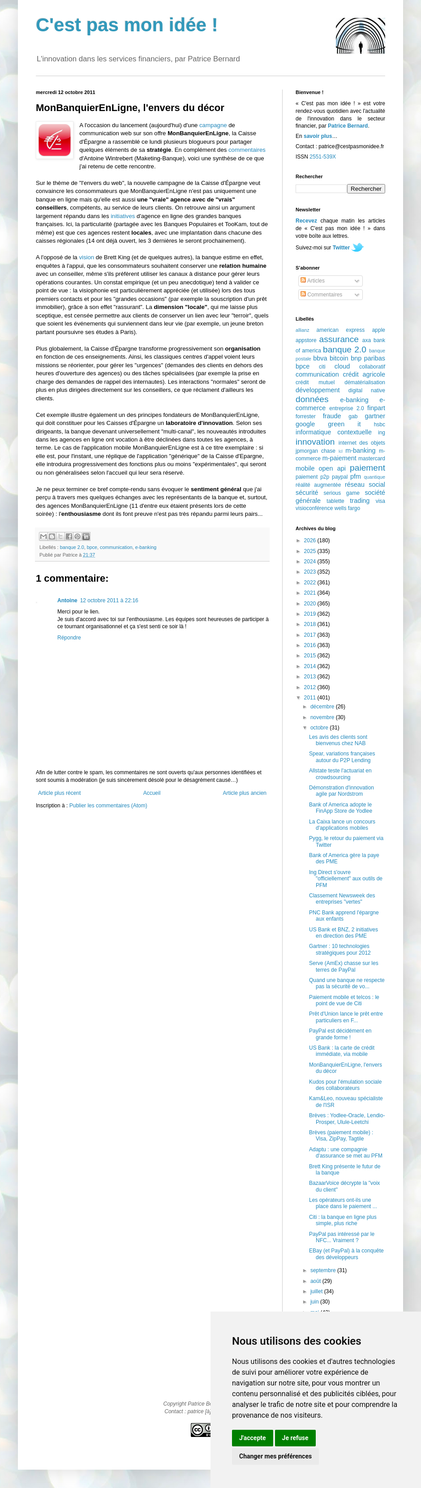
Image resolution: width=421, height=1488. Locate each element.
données (312, 399)
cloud (342, 366)
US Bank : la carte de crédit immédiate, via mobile (341, 1051)
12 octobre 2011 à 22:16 (109, 600)
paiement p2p (312, 477)
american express (341, 330)
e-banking (145, 547)
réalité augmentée (318, 485)
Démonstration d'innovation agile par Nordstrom (341, 791)
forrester (306, 416)
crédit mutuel (315, 382)
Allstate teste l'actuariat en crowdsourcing (340, 774)
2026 (311, 540)
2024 (311, 561)
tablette (335, 501)
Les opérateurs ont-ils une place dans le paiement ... (343, 1203)
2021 (311, 593)
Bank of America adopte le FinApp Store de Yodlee (340, 808)
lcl (341, 451)
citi (322, 367)
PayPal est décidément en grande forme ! (340, 1034)
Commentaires (321, 295)
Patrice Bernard (348, 126)
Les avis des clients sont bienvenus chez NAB (338, 740)
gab (352, 416)
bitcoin (339, 358)
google (305, 424)
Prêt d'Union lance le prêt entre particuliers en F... (346, 1017)
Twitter (341, 247)
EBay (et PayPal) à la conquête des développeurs (346, 1254)
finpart (376, 408)
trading (359, 500)
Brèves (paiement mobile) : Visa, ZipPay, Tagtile (341, 1135)
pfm (355, 476)
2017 (311, 635)
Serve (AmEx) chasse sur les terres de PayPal (343, 966)
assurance (339, 339)
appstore (306, 340)
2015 (311, 655)
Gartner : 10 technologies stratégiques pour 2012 (340, 949)
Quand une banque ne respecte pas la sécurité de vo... (347, 983)
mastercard (371, 458)
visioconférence (314, 508)
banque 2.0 (72, 547)
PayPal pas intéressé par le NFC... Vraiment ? (341, 1237)
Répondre (69, 638)
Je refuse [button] (295, 1437)
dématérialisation (364, 382)
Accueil (152, 793)
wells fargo (347, 508)
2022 (311, 582)
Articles (313, 281)
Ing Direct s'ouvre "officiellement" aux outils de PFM (345, 878)
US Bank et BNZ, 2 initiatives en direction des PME (343, 932)
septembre (323, 1270)
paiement (367, 467)
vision (86, 257)
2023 (311, 572)
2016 (311, 645)
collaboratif (372, 367)
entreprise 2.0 (346, 408)
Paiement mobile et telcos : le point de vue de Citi (344, 1000)
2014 (311, 666)
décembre (323, 706)
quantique (374, 477)
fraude (332, 416)
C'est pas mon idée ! (127, 24)
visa (380, 501)
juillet (317, 1291)
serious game (342, 493)
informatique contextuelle (334, 432)
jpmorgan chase (315, 451)
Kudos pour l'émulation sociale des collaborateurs (345, 1085)
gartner (375, 416)
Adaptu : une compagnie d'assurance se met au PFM (345, 1152)
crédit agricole (364, 374)
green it (344, 424)
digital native (366, 390)
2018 (311, 624)
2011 (311, 698)
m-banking (360, 450)
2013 (311, 676)
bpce (92, 547)
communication (116, 547)
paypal (340, 477)
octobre (320, 728)
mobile (305, 468)
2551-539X (322, 157)
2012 (311, 687)
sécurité (307, 492)
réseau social (365, 484)
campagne (213, 125)
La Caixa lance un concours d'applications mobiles (342, 825)
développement (317, 390)
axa (366, 340)
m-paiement (339, 458)
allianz (302, 330)
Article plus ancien (244, 793)
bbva (320, 358)
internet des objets (362, 443)
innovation (315, 441)
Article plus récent (59, 793)
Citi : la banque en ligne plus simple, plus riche (343, 1220)
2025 (311, 551)
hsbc (379, 424)
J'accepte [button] (252, 1437)
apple (378, 330)
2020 (311, 603)
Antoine (67, 600)
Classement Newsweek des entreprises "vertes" (342, 898)
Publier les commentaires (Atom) (108, 805)
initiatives (123, 216)
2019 (311, 614)
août (316, 1281)
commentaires (247, 149)
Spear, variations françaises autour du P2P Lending (342, 756)
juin (315, 1302)
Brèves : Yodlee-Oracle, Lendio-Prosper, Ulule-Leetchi (347, 1118)
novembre (323, 717)
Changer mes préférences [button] (275, 1456)
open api (332, 468)
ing (381, 432)
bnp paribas (368, 358)
